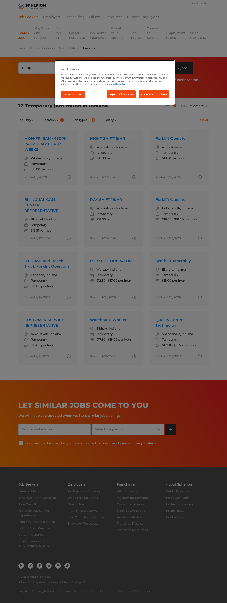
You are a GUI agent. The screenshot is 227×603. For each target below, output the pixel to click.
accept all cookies (154, 94)
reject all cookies (121, 94)
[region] (115, 82)
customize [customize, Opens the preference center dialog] (73, 94)
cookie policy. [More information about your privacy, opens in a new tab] (118, 84)
